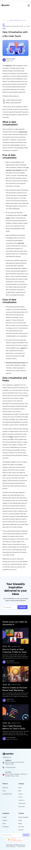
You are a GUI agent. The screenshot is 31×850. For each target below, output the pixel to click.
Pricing (20, 797)
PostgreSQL (5, 826)
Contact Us (21, 800)
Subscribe (22, 607)
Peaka (11, 437)
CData (20, 820)
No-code (5, 646)
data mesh (21, 243)
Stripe (4, 823)
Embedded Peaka (7, 794)
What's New (21, 806)
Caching (22, 348)
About (20, 787)
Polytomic (21, 830)
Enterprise (5, 787)
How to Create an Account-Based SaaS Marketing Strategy (15, 689)
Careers (20, 794)
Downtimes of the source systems (15, 362)
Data (9, 646)
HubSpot (4, 820)
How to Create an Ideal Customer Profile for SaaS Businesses (14, 650)
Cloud (4, 791)
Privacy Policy (21, 846)
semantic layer (23, 132)
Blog (8, 20)
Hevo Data (21, 826)
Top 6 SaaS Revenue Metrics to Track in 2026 (13, 727)
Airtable (4, 817)
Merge (20, 823)
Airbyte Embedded (23, 817)
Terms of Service (10, 846)
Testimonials (21, 803)
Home (4, 20)
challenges (8, 65)
